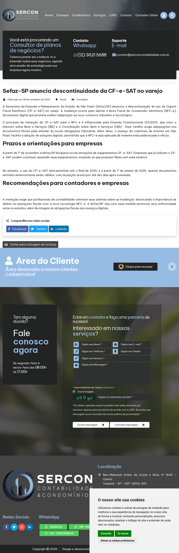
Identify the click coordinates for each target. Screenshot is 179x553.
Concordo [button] (106, 533)
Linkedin (59, 229)
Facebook (17, 229)
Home (49, 15)
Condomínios (81, 15)
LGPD (113, 15)
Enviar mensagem (91, 424)
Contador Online (146, 15)
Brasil (63, 99)
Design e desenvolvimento (78, 549)
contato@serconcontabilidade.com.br (142, 55)
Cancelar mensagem (129, 424)
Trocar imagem (83, 391)
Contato (126, 15)
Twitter (38, 229)
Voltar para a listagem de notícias (30, 244)
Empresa (63, 15)
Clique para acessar (135, 266)
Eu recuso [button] (123, 533)
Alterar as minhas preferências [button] (117, 540)
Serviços (100, 15)
